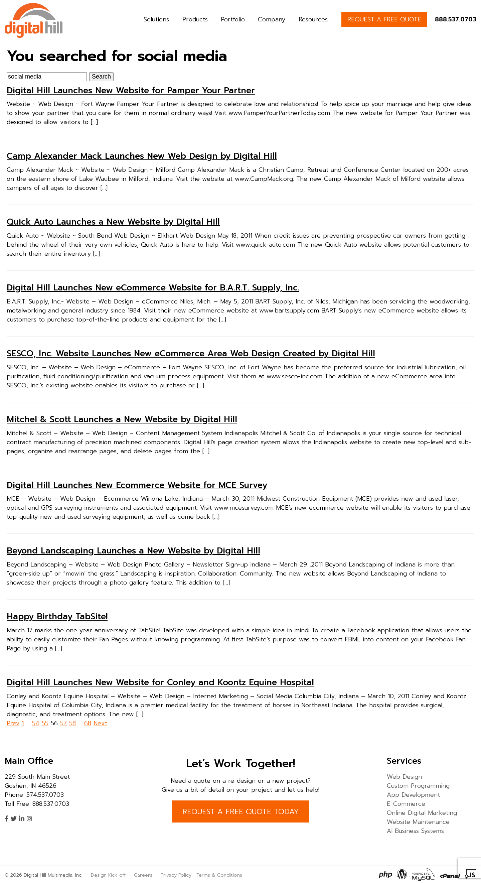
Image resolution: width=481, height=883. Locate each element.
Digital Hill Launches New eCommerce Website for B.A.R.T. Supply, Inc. (153, 287)
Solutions (156, 19)
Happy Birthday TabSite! (57, 616)
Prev (13, 723)
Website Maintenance (418, 822)
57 (63, 723)
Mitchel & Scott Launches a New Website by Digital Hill (122, 419)
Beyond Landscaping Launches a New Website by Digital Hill (133, 550)
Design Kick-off (109, 875)
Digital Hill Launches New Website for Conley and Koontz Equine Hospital (160, 682)
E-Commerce (406, 803)
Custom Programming (418, 785)
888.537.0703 (455, 19)
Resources (313, 19)
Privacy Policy (176, 875)
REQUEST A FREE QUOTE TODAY (240, 811)
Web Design (404, 776)
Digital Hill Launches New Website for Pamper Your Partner (131, 90)
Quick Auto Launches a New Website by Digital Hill (113, 222)
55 (45, 723)
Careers (143, 875)
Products (195, 19)
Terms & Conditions (219, 875)
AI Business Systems (415, 831)
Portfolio (233, 19)
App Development (413, 794)
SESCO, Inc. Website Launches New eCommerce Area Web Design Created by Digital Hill (191, 353)
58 (72, 723)
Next (100, 723)
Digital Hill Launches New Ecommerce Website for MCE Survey (137, 485)
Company (271, 19)
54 (35, 723)
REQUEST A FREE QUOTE (384, 19)
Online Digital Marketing (422, 812)
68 (87, 723)
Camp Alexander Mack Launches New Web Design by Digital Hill (142, 156)
